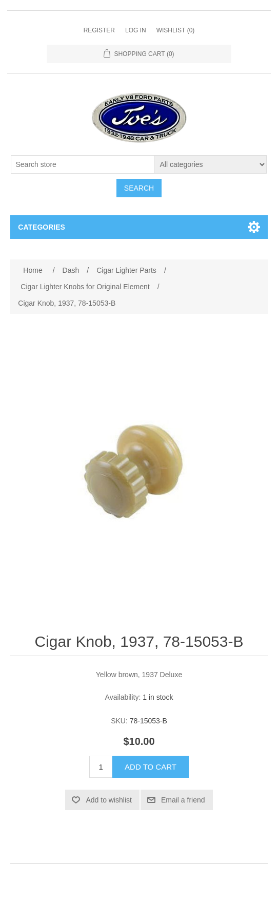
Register (99, 30)
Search (139, 188)
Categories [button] (41, 227)
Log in (135, 30)
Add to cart (150, 766)
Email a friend (183, 800)
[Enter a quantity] (100, 767)
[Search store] (82, 164)
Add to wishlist (108, 800)
